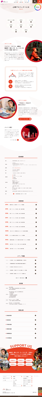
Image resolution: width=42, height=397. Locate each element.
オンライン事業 (15, 380)
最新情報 (24, 385)
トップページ (2, 4)
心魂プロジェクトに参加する (27, 380)
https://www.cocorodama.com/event (40, 388)
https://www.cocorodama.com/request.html (40, 391)
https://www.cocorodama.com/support (40, 394)
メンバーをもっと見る (13, 139)
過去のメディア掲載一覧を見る (20, 277)
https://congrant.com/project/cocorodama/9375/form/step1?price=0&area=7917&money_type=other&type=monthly (29, 364)
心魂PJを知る (15, 2)
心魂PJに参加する (27, 2)
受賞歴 (16, 29)
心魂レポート (14, 385)
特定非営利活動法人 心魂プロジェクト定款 (21, 193)
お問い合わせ (34, 392)
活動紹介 (14, 376)
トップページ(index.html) (4, 2)
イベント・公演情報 (25, 376)
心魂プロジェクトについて (6, 378)
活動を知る (20, 2)
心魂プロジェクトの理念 (11, 20)
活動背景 (21, 20)
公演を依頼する (25, 378)
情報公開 (26, 29)
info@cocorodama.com (17, 167)
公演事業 (14, 378)
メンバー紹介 (31, 20)
